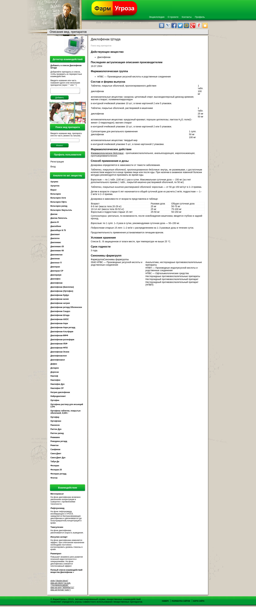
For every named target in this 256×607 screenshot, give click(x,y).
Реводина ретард (58, 442)
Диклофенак (56, 284)
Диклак (53, 215)
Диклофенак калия (59, 300)
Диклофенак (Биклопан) (62, 288)
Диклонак (55, 259)
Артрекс (54, 183)
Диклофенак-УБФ (58, 344)
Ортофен (54, 401)
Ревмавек (55, 438)
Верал (53, 191)
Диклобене (55, 227)
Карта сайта (198, 602)
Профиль (200, 17)
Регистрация (57, 162)
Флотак (53, 479)
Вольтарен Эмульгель (61, 211)
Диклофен (55, 280)
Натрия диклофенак (60, 393)
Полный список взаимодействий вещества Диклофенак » (66, 572)
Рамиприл (55, 554)
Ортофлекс (55, 422)
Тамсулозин (56, 528)
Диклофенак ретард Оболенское (66, 308)
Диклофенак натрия (60, 304)
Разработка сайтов (181, 602)
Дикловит (55, 235)
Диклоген (55, 239)
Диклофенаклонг (58, 357)
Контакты (187, 17)
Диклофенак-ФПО (59, 349)
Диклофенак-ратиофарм (62, 340)
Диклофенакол (57, 361)
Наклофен (55, 381)
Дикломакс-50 (57, 251)
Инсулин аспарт (58, 538)
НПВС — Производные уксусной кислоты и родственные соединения (134, 76)
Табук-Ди (54, 462)
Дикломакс (55, 243)
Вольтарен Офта (58, 203)
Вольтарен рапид (58, 207)
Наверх (165, 602)
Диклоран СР (56, 272)
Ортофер (54, 418)
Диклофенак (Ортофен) (61, 292)
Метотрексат (57, 495)
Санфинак (55, 450)
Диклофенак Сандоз (60, 312)
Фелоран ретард (58, 475)
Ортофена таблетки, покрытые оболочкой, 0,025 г (65, 413)
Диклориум (55, 276)
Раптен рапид (57, 434)
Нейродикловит (58, 397)
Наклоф (54, 377)
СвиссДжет (55, 454)
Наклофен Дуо (57, 385)
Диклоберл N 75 (58, 231)
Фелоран (54, 466)
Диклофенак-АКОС (59, 320)
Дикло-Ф (54, 223)
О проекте (173, 17)
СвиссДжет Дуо (57, 458)
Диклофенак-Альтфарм (61, 332)
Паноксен (55, 426)
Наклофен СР (57, 389)
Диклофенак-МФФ (59, 336)
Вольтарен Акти (58, 199)
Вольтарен (55, 195)
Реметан (54, 446)
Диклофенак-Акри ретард (62, 328)
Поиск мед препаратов (101, 46)
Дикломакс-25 (57, 247)
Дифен (53, 365)
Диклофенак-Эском (59, 353)
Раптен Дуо (55, 430)
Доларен (54, 369)
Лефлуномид (57, 509)
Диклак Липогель (58, 219)
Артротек (54, 187)
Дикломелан (56, 256)
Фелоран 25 (56, 471)
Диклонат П (56, 264)
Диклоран (55, 268)
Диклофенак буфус (59, 296)
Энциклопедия (156, 17)
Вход (53, 167)
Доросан (54, 373)
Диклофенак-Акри (59, 324)
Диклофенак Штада (59, 316)
